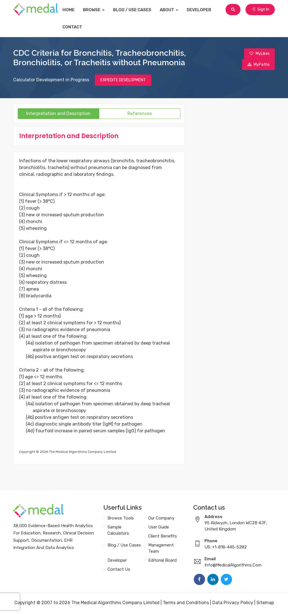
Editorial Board (162, 561)
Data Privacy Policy (232, 603)
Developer (204, 9)
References (139, 114)
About (174, 9)
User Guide (158, 527)
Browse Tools (120, 518)
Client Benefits (162, 536)
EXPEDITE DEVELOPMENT (123, 80)
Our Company (161, 518)
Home (74, 9)
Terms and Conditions (186, 603)
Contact (78, 27)
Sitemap (265, 603)
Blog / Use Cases (138, 9)
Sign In (260, 9)
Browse (99, 9)
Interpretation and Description (58, 114)
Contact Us (118, 570)
